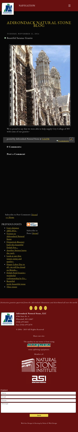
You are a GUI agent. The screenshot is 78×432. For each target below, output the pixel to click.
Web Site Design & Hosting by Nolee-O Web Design (39, 423)
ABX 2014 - (12, 230)
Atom (34, 214)
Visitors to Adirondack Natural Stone (15, 236)
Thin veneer (12, 286)
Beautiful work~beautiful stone (16, 282)
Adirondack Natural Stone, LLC (31, 313)
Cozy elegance (13, 228)
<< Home (10, 217)
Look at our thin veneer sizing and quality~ (14, 259)
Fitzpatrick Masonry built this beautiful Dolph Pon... (15, 245)
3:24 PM (45, 139)
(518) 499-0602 (22, 322)
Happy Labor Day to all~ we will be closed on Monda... (16, 267)
